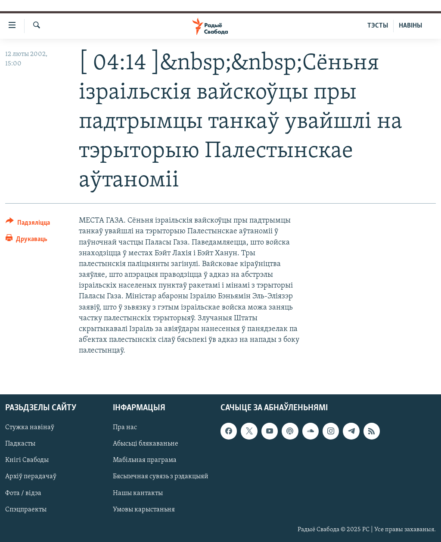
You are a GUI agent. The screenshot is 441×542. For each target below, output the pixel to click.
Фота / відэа (23, 492)
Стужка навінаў (29, 427)
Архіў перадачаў (30, 476)
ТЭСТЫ (377, 25)
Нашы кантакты (138, 492)
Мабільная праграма (145, 460)
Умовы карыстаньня (144, 509)
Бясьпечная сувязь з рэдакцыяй (160, 476)
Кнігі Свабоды (27, 460)
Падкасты (20, 443)
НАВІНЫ (410, 25)
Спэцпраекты (26, 509)
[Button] (28, 224)
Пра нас (125, 427)
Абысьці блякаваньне (145, 443)
